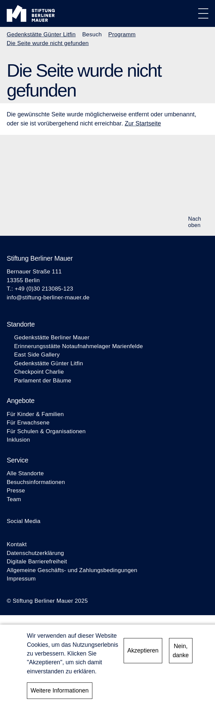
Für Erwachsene (28, 422)
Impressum (21, 578)
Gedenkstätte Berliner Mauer (51, 337)
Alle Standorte (25, 473)
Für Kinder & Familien (35, 414)
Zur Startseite (143, 123)
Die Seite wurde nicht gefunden (48, 43)
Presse (16, 490)
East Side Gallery (37, 354)
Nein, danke (181, 652)
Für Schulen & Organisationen (46, 431)
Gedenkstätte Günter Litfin (41, 34)
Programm (121, 34)
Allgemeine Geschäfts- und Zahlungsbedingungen (72, 570)
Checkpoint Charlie (39, 372)
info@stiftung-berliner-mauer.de (48, 297)
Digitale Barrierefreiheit (37, 561)
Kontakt (17, 544)
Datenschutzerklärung (35, 553)
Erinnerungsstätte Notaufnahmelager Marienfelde (78, 346)
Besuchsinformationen (36, 482)
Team (14, 499)
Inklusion (18, 440)
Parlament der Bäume (42, 380)
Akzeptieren (143, 652)
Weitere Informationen (60, 692)
